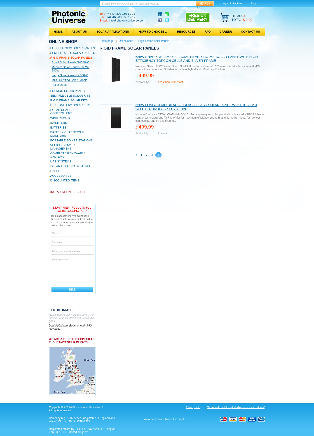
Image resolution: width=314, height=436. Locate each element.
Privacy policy (193, 407)
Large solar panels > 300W (70, 75)
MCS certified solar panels (69, 80)
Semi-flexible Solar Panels (72, 53)
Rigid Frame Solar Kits (69, 100)
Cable (55, 171)
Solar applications (112, 31)
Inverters (58, 122)
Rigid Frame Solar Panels (71, 57)
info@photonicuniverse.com (127, 20)
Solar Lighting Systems (70, 166)
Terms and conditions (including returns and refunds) (236, 407)
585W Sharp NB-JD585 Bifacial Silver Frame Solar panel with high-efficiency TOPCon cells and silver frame (197, 58)
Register (237, 3)
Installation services (68, 192)
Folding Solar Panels (68, 91)
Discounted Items (65, 180)
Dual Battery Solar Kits (70, 105)
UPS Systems (60, 161)
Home (58, 31)
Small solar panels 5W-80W (70, 62)
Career (226, 31)
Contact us (250, 31)
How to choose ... (153, 31)
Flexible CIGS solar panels (72, 48)
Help (253, 3)
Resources (186, 31)
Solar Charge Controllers (62, 111)
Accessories (61, 175)
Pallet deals (59, 84)
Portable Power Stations (71, 140)
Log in (225, 3)
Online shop (63, 41)
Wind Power (60, 118)
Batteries (58, 127)
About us (79, 31)
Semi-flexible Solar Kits (70, 95)
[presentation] (72, 278)
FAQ (208, 31)
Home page (107, 41)
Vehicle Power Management (62, 146)
